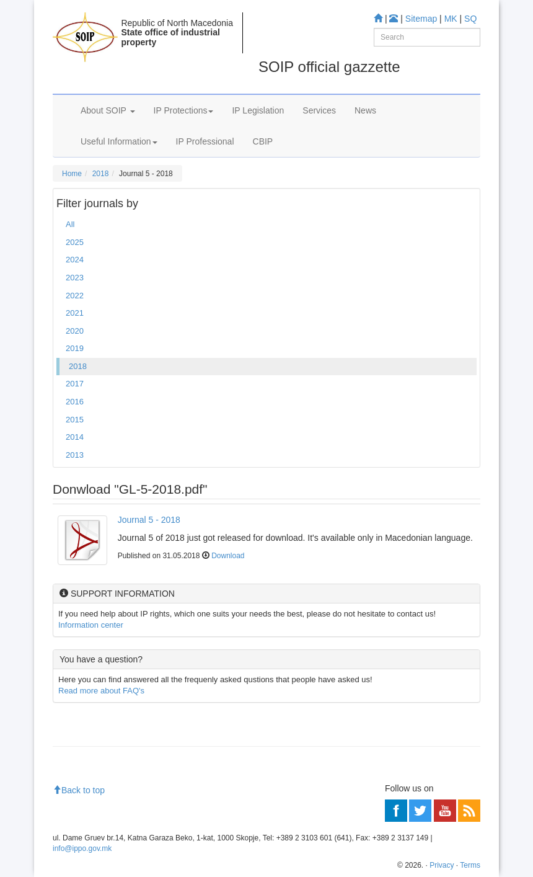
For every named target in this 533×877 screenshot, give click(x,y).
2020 (75, 331)
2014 (75, 437)
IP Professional (205, 141)
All (70, 224)
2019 (75, 348)
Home (72, 173)
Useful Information (119, 141)
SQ (470, 19)
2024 (75, 259)
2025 (75, 242)
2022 (75, 295)
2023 (75, 277)
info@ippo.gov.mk (82, 848)
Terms (470, 865)
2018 (100, 173)
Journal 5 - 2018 (149, 520)
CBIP (263, 141)
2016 (75, 401)
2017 (75, 383)
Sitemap (421, 19)
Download (227, 555)
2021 (75, 313)
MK (450, 19)
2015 (75, 419)
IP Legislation (258, 110)
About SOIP (108, 110)
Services (319, 110)
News (365, 110)
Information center (90, 625)
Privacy (441, 865)
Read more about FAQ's (101, 690)
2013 (75, 455)
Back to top (79, 790)
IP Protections (184, 110)
